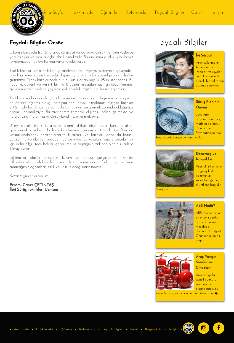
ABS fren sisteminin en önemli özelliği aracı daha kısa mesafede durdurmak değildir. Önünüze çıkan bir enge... (209, 226)
